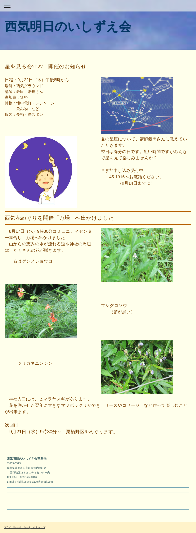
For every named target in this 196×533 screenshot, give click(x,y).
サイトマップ (37, 527)
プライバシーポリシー (16, 527)
